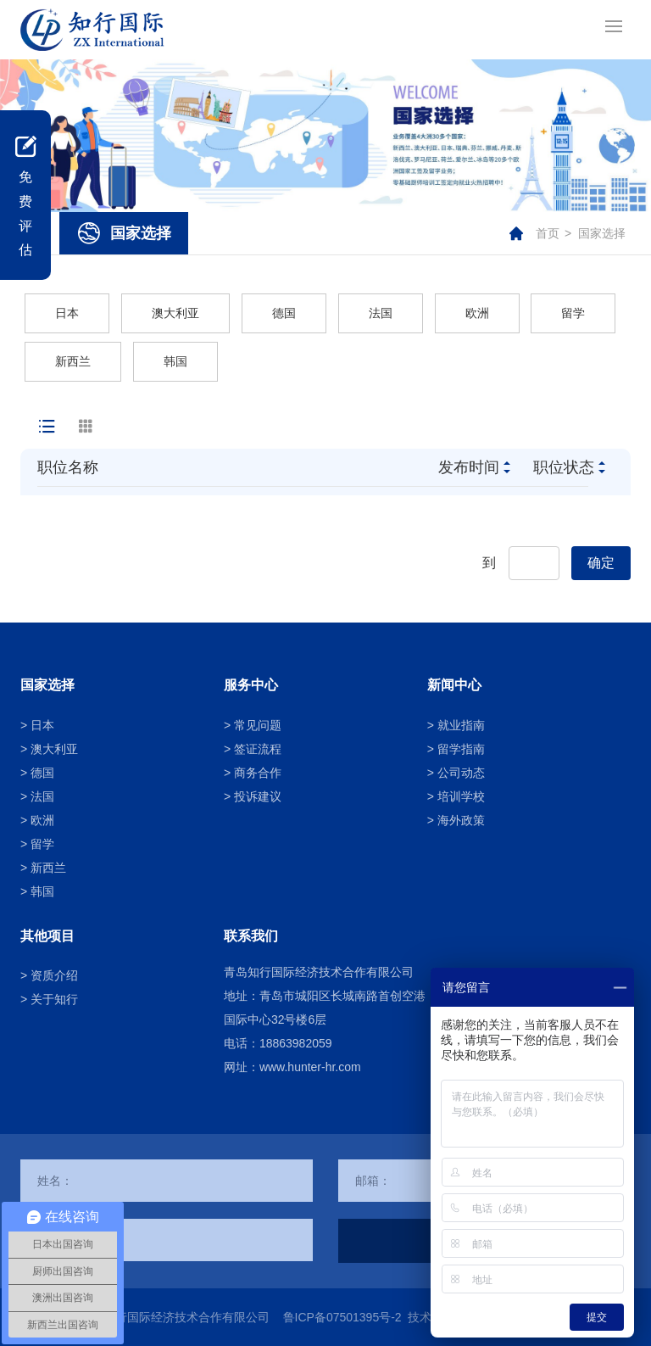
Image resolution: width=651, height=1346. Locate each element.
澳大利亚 (175, 313)
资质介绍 (54, 975)
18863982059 (295, 1043)
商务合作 (257, 772)
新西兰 (73, 361)
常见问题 (257, 725)
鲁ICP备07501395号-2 (342, 1317)
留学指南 (461, 749)
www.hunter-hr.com (310, 1067)
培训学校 (461, 796)
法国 (380, 313)
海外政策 (461, 820)
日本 (67, 313)
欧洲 (477, 313)
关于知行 (54, 999)
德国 (284, 313)
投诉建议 (257, 796)
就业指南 (461, 725)
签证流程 (257, 749)
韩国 (175, 361)
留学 (573, 313)
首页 (547, 233)
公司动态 (461, 772)
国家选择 (602, 233)
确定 (601, 563)
